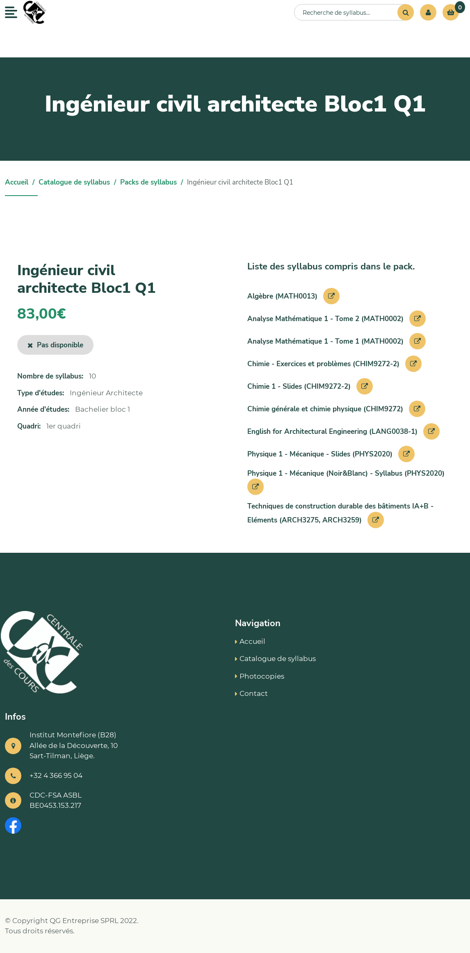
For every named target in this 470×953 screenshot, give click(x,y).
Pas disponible (55, 345)
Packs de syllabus (148, 182)
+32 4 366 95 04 (56, 775)
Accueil (16, 182)
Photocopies (259, 676)
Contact (251, 693)
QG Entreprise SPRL (84, 921)
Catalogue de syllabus (74, 182)
